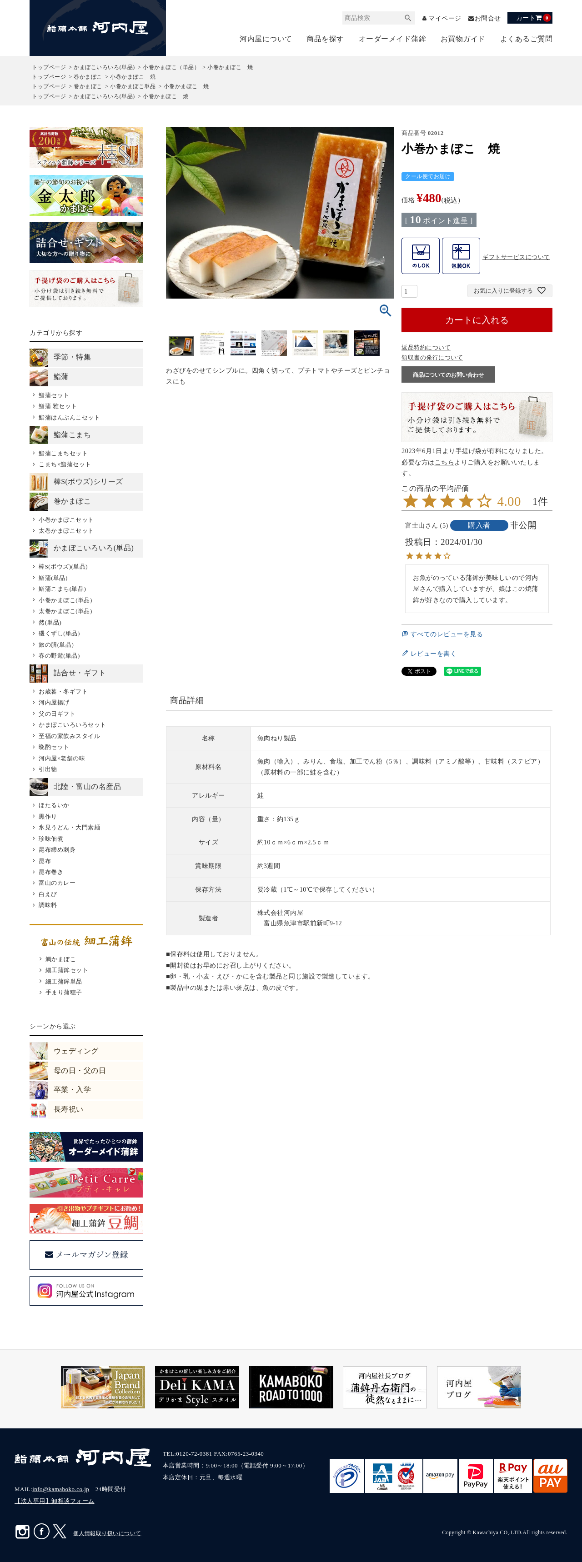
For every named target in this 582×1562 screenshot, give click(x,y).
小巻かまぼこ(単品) (65, 600)
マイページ (445, 18)
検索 (408, 18)
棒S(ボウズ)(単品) (63, 566)
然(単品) (50, 622)
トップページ (49, 67)
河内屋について (266, 39)
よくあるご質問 (526, 39)
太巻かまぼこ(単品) (65, 611)
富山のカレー (57, 882)
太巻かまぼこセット (66, 530)
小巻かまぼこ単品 (133, 86)
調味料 (48, 905)
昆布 (45, 861)
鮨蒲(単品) (53, 577)
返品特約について (426, 347)
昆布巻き (51, 871)
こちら (445, 462)
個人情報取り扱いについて (107, 1533)
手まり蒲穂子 (63, 992)
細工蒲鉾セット (67, 970)
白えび (48, 894)
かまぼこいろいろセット (72, 724)
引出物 (48, 769)
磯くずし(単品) (59, 633)
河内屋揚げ (54, 702)
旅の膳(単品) (56, 644)
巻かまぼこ (88, 77)
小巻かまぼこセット (66, 519)
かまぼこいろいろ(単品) (104, 67)
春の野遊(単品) (59, 655)
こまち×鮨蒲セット (65, 464)
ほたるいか (54, 805)
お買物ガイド (463, 39)
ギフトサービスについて (516, 257)
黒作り (48, 816)
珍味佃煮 (51, 838)
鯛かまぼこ (60, 959)
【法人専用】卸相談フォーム (55, 1500)
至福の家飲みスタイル (69, 736)
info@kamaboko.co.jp (60, 1489)
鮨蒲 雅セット (58, 406)
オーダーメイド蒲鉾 (392, 39)
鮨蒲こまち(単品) (62, 588)
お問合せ (488, 18)
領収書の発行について (432, 357)
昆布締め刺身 (57, 849)
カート (533, 18)
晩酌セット (54, 747)
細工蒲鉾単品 (63, 981)
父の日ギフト (57, 713)
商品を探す (325, 39)
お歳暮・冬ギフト (63, 691)
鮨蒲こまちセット (63, 453)
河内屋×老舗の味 (62, 758)
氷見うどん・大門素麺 (69, 827)
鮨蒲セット (54, 395)
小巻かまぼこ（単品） (171, 67)
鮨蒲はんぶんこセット (69, 417)
